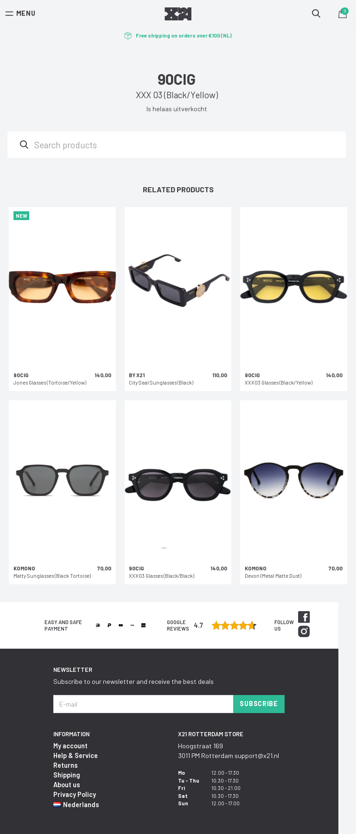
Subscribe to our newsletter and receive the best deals (133, 681)
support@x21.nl (257, 755)
